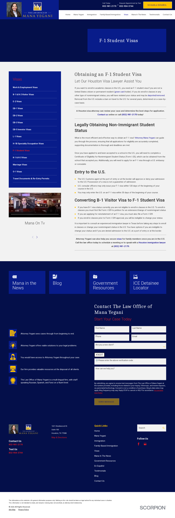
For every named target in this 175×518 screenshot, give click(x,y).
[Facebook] (138, 444)
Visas (96, 451)
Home (97, 431)
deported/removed (156, 95)
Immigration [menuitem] (92, 15)
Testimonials (100, 471)
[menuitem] (35, 87)
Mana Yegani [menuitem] (79, 15)
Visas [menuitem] (126, 15)
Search (142, 428)
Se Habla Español (157, 5)
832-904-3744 (126, 6)
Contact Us (99, 481)
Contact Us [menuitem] (167, 15)
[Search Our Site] (164, 428)
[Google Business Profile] (145, 444)
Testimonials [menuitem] (154, 15)
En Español (99, 466)
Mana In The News (102, 456)
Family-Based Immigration (106, 446)
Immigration (99, 441)
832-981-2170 (109, 6)
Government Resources (105, 461)
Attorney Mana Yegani (145, 138)
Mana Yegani (100, 436)
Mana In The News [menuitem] (139, 15)
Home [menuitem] (67, 15)
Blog (96, 476)
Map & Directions (59, 437)
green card (119, 92)
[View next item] (37, 237)
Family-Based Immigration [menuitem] (110, 15)
